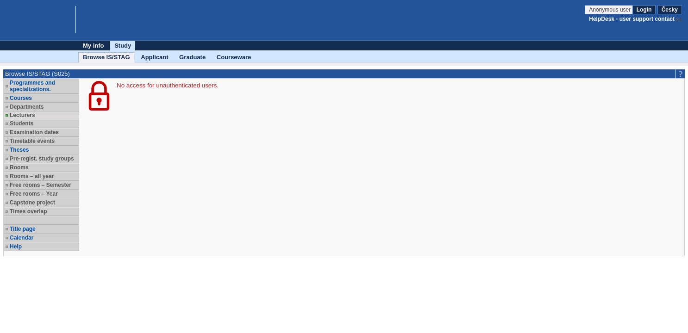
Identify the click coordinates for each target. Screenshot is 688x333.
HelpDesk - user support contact (632, 19)
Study (122, 45)
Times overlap (28, 211)
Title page (23, 229)
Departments (27, 107)
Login (644, 9)
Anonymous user (610, 9)
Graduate (192, 57)
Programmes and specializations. (32, 86)
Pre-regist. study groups (42, 158)
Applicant (154, 57)
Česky (670, 9)
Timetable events (32, 141)
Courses (21, 98)
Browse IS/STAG (106, 57)
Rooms (19, 167)
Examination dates (34, 132)
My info (93, 45)
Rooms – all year (32, 176)
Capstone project (32, 202)
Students (21, 123)
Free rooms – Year (34, 194)
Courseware (234, 57)
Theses (19, 150)
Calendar (21, 237)
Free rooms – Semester (40, 185)
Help (16, 246)
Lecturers (22, 115)
